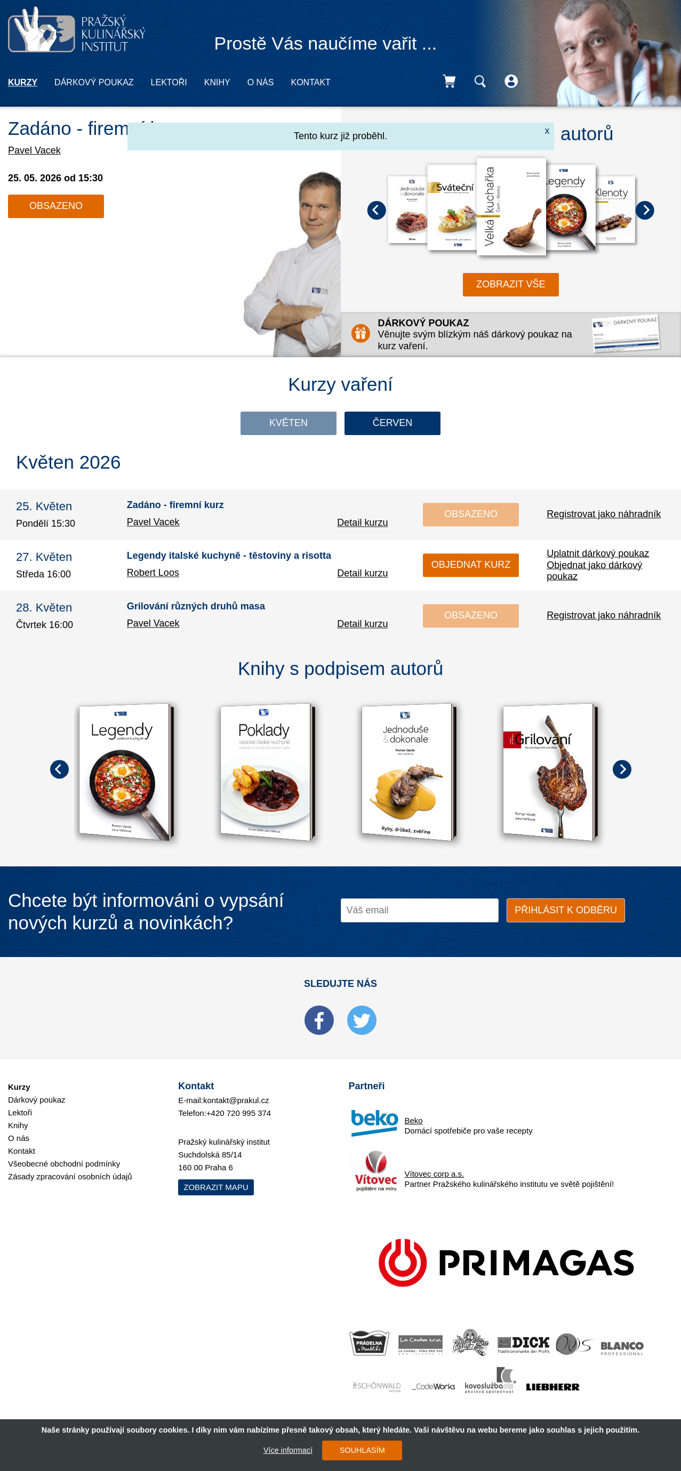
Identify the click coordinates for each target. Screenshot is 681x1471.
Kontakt (310, 82)
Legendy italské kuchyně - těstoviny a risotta (229, 556)
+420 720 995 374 (238, 1113)
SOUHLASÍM (362, 1450)
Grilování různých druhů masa (196, 606)
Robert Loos (153, 572)
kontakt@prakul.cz (236, 1100)
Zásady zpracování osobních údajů (70, 1176)
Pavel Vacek (34, 150)
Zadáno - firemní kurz (97, 128)
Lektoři (169, 82)
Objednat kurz (470, 564)
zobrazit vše (511, 284)
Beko (414, 1120)
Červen (393, 422)
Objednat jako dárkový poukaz (594, 570)
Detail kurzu (362, 522)
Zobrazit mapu (215, 1187)
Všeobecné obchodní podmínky (64, 1163)
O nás (260, 82)
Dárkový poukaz (93, 82)
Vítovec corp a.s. (434, 1173)
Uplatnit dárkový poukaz (598, 553)
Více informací (288, 1450)
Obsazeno (56, 205)
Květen (288, 422)
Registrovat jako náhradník (604, 514)
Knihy (217, 82)
